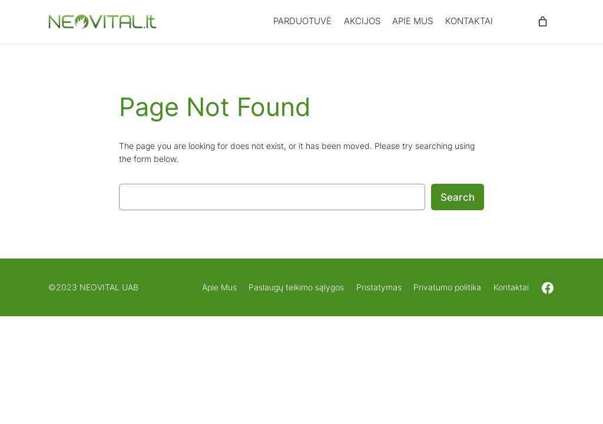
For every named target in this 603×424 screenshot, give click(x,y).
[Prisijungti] (514, 22)
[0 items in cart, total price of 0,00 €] (542, 21)
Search (457, 197)
